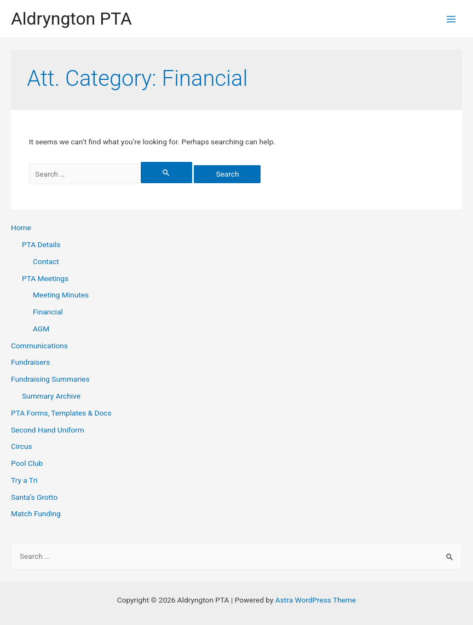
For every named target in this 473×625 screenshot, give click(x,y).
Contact (46, 261)
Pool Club (27, 463)
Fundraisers (30, 362)
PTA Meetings (45, 278)
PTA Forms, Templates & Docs (61, 412)
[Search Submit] (166, 172)
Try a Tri (24, 480)
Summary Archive (51, 396)
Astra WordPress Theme (315, 599)
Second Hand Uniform (47, 429)
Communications (39, 345)
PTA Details (41, 244)
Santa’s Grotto (34, 497)
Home (21, 227)
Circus (21, 446)
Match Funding (36, 513)
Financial (48, 311)
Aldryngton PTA (71, 18)
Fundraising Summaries (50, 379)
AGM (41, 328)
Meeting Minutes (61, 294)
